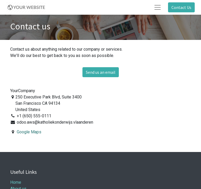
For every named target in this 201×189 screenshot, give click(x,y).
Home (15, 182)
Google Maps (29, 131)
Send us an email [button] (100, 72)
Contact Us (181, 7)
